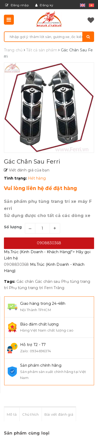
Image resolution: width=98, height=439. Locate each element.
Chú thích (30, 414)
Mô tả (12, 414)
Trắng (59, 287)
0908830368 (49, 243)
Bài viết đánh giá (58, 414)
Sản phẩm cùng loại (27, 433)
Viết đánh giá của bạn (28, 170)
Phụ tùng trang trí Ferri (31, 287)
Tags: (10, 281)
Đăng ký (44, 5)
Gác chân (25, 281)
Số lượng (13, 227)
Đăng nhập (17, 5)
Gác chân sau (47, 281)
